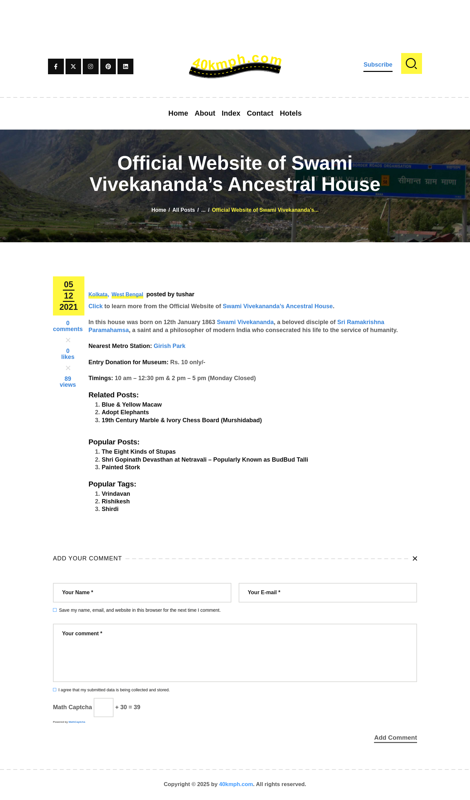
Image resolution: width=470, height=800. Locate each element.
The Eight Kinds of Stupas (139, 451)
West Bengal (127, 294)
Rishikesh (116, 501)
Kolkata (98, 294)
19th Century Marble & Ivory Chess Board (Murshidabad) (182, 420)
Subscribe (377, 64)
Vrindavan (116, 493)
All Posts (183, 210)
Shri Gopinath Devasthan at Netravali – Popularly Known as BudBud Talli (205, 459)
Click (95, 306)
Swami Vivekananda (245, 322)
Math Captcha (72, 707)
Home (158, 210)
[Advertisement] (235, 15)
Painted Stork (121, 467)
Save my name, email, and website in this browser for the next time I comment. (140, 610)
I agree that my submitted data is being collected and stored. (114, 690)
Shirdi (110, 509)
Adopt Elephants (125, 412)
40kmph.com (236, 785)
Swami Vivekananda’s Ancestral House (278, 306)
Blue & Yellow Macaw (132, 404)
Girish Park (169, 346)
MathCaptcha (77, 721)
